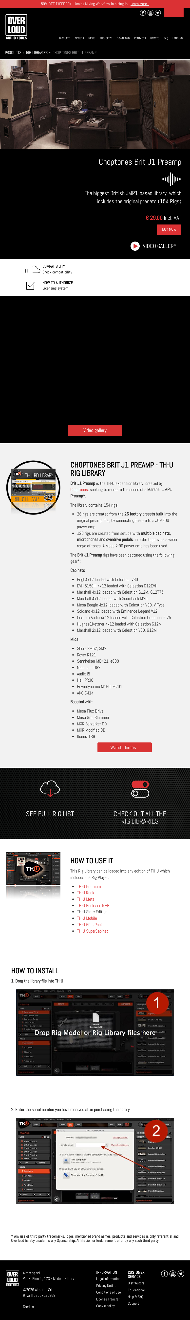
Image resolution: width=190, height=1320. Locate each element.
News (91, 38)
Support (133, 1303)
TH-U (81, 886)
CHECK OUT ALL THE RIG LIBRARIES (140, 817)
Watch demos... (124, 747)
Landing (177, 38)
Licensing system (57, 285)
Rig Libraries (37, 52)
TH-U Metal (86, 899)
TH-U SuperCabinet (92, 931)
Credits (28, 1306)
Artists (79, 38)
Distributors (136, 1283)
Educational (136, 1290)
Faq (166, 38)
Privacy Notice (106, 1285)
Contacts (140, 38)
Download (123, 38)
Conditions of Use (108, 1292)
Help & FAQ (135, 1296)
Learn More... (140, 3)
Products (64, 38)
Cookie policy (105, 1305)
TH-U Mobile (87, 918)
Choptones (79, 489)
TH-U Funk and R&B (93, 905)
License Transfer (107, 1299)
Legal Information (108, 1278)
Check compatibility (57, 269)
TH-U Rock (85, 892)
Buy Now (169, 229)
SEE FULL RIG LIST (50, 813)
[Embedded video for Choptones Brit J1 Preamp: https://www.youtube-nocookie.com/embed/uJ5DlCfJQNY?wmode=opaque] (95, 359)
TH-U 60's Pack (90, 924)
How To (154, 38)
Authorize (106, 38)
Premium (93, 886)
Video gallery (159, 246)
